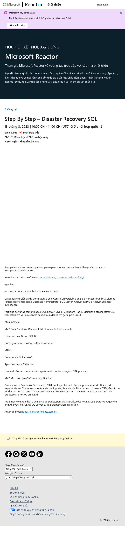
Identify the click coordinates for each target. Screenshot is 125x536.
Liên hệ (14, 488)
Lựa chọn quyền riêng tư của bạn (31, 509)
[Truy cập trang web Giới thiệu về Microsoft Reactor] (54, 4)
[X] (25, 454)
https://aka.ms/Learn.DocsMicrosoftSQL (62, 277)
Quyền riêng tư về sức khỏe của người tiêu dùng (37, 514)
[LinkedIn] (40, 454)
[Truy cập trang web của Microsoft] (12, 4)
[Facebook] (9, 454)
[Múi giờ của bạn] (38, 477)
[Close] (121, 12)
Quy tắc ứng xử (19, 505)
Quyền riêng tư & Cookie (24, 496)
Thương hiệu (17, 492)
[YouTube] (32, 454)
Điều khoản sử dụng (21, 501)
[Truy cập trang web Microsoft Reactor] (34, 4)
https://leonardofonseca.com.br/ (39, 411)
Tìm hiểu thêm (17, 25)
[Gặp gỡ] (17, 454)
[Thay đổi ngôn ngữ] (19, 469)
